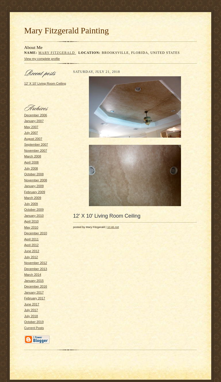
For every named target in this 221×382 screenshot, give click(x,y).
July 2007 (31, 132)
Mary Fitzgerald (57, 53)
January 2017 (34, 292)
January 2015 (34, 280)
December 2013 (35, 269)
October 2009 (34, 209)
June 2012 (31, 251)
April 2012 (31, 245)
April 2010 (31, 221)
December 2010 (35, 233)
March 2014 (32, 274)
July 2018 (31, 316)
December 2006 (35, 115)
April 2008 (31, 162)
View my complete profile (42, 58)
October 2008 (34, 174)
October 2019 (34, 322)
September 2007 (36, 144)
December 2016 (35, 286)
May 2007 (31, 127)
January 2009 (34, 186)
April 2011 (31, 239)
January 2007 (34, 121)
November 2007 (35, 150)
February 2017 (34, 298)
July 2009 (31, 204)
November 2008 (35, 180)
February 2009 (34, 192)
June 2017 (31, 304)
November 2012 (35, 263)
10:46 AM (113, 227)
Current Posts (34, 328)
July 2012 (31, 257)
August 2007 (33, 138)
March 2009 (32, 197)
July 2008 (31, 168)
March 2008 (32, 156)
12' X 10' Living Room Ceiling (45, 83)
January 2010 (34, 215)
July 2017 (31, 310)
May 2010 (31, 227)
